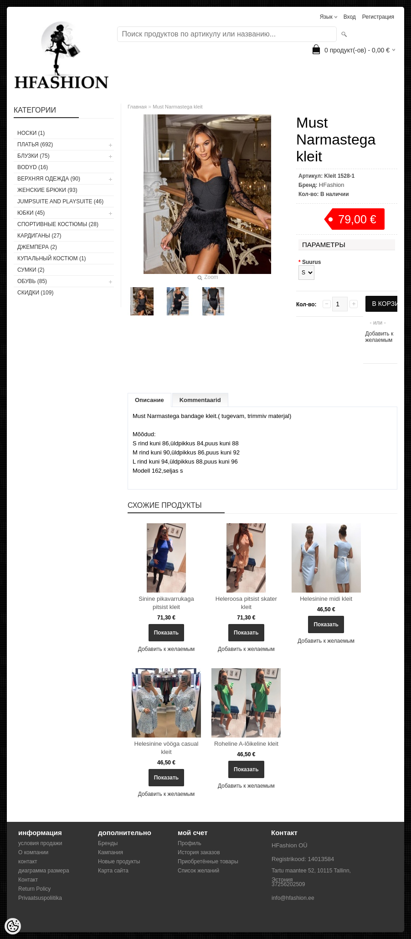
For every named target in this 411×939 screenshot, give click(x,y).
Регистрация (378, 17)
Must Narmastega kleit (177, 106)
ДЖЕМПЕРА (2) (37, 247)
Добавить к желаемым (379, 336)
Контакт (28, 880)
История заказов (199, 852)
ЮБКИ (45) (31, 213)
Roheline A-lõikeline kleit (246, 743)
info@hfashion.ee (293, 898)
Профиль (189, 843)
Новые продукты (119, 861)
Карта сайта (113, 870)
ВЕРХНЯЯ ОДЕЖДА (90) (48, 178)
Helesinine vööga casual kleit (166, 747)
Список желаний (198, 870)
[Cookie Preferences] (13, 926)
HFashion (331, 184)
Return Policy (34, 889)
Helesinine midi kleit (326, 598)
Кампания (110, 852)
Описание (149, 400)
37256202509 (288, 884)
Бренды (108, 843)
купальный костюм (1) (51, 258)
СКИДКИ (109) (35, 292)
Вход (350, 17)
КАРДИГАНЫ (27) (39, 235)
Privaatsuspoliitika (40, 898)
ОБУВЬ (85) (32, 281)
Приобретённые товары (208, 861)
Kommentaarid (200, 400)
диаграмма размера (43, 870)
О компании (33, 852)
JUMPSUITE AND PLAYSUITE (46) (60, 201)
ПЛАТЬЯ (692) (35, 144)
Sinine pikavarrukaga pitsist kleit (166, 602)
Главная (137, 106)
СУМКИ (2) (31, 270)
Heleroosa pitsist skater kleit (246, 602)
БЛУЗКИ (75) (33, 156)
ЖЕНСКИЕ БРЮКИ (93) (47, 190)
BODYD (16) (32, 167)
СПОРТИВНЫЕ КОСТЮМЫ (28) (57, 224)
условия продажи (40, 843)
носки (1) (31, 133)
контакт (27, 861)
